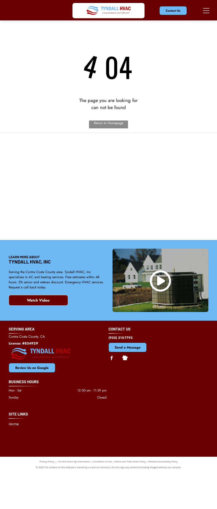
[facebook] (111, 395)
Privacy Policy (46, 498)
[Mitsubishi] (108, 170)
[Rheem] (108, 239)
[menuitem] (15, 460)
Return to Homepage (108, 123)
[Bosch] (39, 239)
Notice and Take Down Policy (130, 498)
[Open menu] (206, 10)
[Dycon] (178, 170)
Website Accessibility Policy (163, 498)
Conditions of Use (102, 498)
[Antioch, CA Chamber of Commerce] (178, 239)
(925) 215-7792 (120, 374)
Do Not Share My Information (74, 498)
